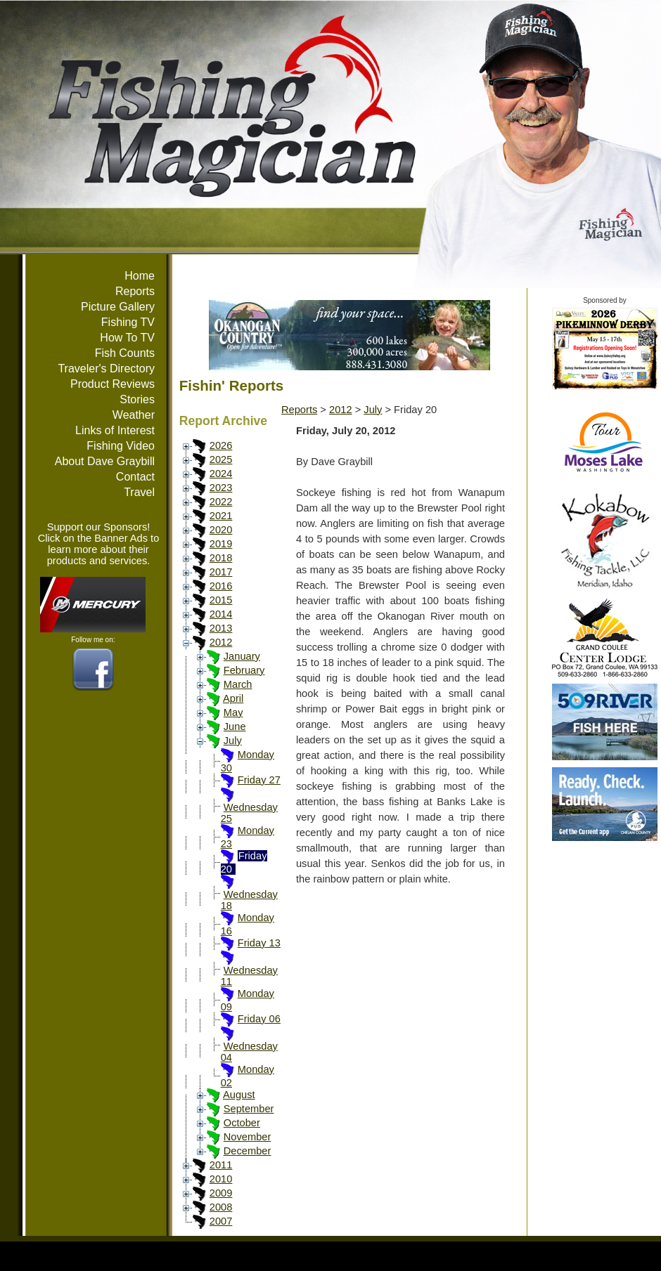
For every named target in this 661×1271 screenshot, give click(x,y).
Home (139, 276)
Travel (139, 492)
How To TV (127, 338)
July (233, 740)
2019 (221, 543)
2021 (221, 515)
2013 (221, 628)
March (238, 684)
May (233, 712)
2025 (221, 459)
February (244, 670)
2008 (221, 1207)
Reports (135, 291)
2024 (221, 473)
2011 (221, 1165)
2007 (221, 1221)
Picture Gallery (118, 307)
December (247, 1150)
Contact (135, 477)
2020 (221, 529)
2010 (221, 1179)
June (235, 726)
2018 (221, 557)
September (249, 1108)
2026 (221, 445)
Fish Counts (125, 353)
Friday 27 (259, 780)
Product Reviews (112, 384)
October (242, 1122)
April (233, 698)
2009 (221, 1193)
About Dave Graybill (105, 461)
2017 (221, 572)
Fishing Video (120, 446)
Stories (137, 399)
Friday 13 (259, 943)
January (242, 656)
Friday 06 (259, 1018)
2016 (221, 586)
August (239, 1094)
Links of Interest (115, 430)
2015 (221, 600)
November (247, 1136)
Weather (134, 415)
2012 (221, 642)
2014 (221, 614)
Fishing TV (128, 322)
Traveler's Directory (106, 368)
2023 (221, 487)
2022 (221, 501)
